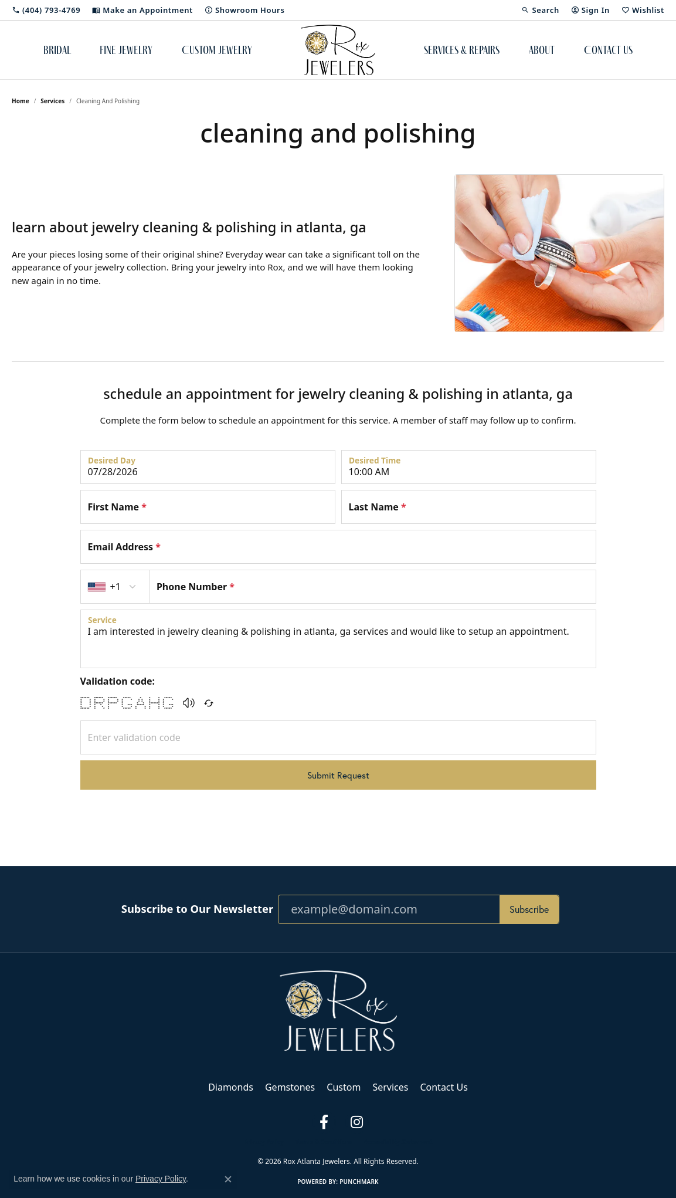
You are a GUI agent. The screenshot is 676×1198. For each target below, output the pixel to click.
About (542, 49)
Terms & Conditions (323, 1142)
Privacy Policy (264, 1142)
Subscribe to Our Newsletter (197, 908)
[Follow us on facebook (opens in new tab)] (324, 1122)
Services (52, 101)
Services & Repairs (462, 49)
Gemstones (290, 1087)
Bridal (57, 49)
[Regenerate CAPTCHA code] (209, 703)
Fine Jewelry (126, 49)
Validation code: (117, 681)
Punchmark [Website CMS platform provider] (359, 1181)
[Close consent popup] (228, 1179)
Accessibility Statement (398, 1142)
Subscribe (529, 909)
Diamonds (230, 1087)
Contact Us (608, 49)
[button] (540, 10)
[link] (46, 10)
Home (20, 101)
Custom (344, 1087)
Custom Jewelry (217, 49)
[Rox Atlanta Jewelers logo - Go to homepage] (338, 50)
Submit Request (338, 775)
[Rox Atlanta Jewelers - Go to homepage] (338, 1009)
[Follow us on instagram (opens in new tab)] (357, 1122)
